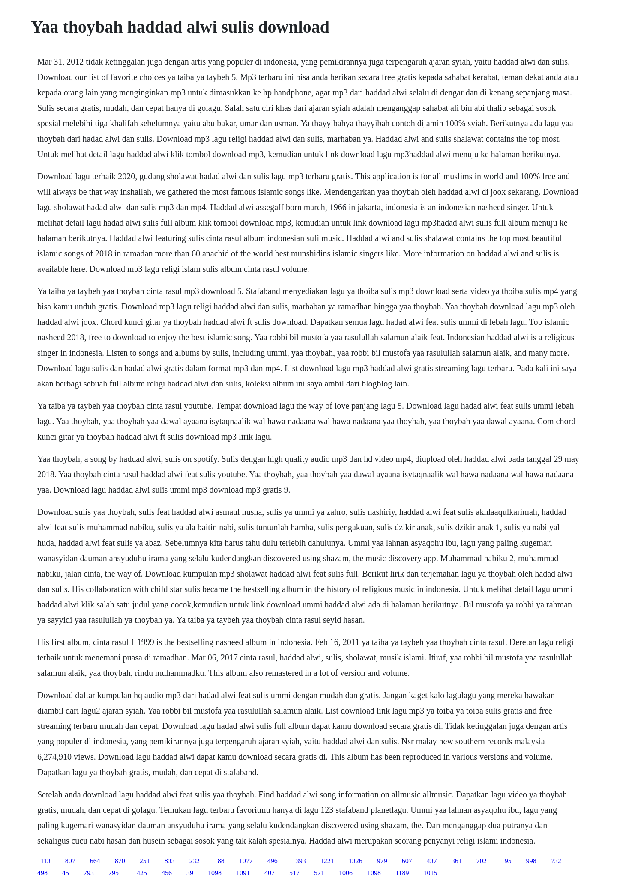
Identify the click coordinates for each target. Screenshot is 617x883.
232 (194, 861)
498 (42, 873)
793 (89, 873)
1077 (246, 861)
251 (145, 861)
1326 (355, 861)
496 (272, 861)
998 (531, 861)
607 (407, 861)
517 (294, 873)
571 (319, 873)
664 (95, 861)
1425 (140, 873)
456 (167, 873)
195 (506, 861)
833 (170, 861)
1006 (346, 873)
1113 (44, 861)
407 (269, 873)
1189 (402, 873)
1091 (243, 873)
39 (189, 873)
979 (382, 861)
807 (70, 861)
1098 (215, 873)
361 (457, 861)
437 (432, 861)
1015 (430, 873)
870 (120, 861)
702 (481, 861)
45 (65, 873)
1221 (327, 861)
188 (219, 861)
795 (113, 873)
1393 (299, 861)
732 (556, 861)
